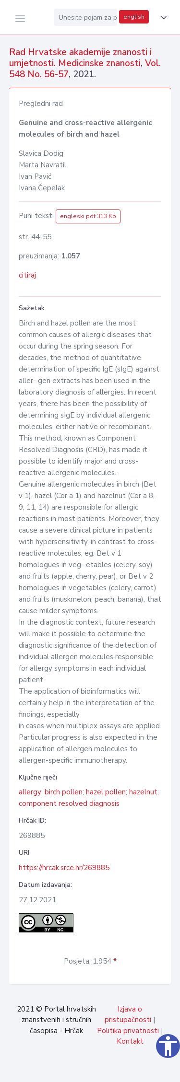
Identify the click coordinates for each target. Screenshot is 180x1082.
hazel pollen (106, 792)
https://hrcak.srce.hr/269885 (64, 868)
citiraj (27, 275)
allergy (30, 792)
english (133, 17)
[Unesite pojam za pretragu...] (85, 17)
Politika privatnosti (128, 1030)
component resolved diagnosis (69, 803)
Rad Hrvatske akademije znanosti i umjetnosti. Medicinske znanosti (80, 58)
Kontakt (130, 1041)
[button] (161, 17)
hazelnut (143, 792)
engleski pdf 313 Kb (88, 216)
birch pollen (64, 792)
